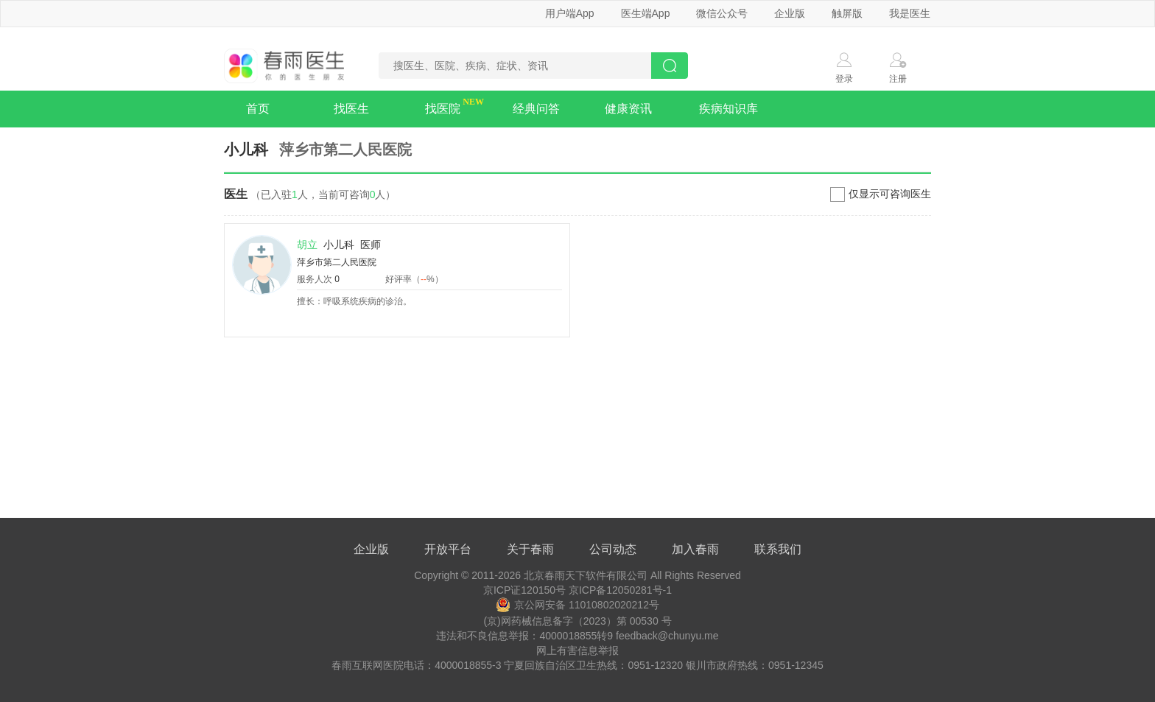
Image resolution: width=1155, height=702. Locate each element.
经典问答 (536, 108)
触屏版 (847, 13)
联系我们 (777, 549)
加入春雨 (695, 549)
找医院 (442, 108)
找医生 (351, 108)
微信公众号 (722, 13)
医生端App (645, 13)
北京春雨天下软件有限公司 (585, 575)
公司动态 (612, 549)
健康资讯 (628, 108)
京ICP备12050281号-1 (620, 590)
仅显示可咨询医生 (890, 194)
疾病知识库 (728, 108)
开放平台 (447, 549)
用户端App (569, 13)
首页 (258, 108)
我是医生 (909, 13)
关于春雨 (530, 549)
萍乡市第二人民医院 (336, 262)
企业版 (789, 13)
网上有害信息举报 (577, 650)
